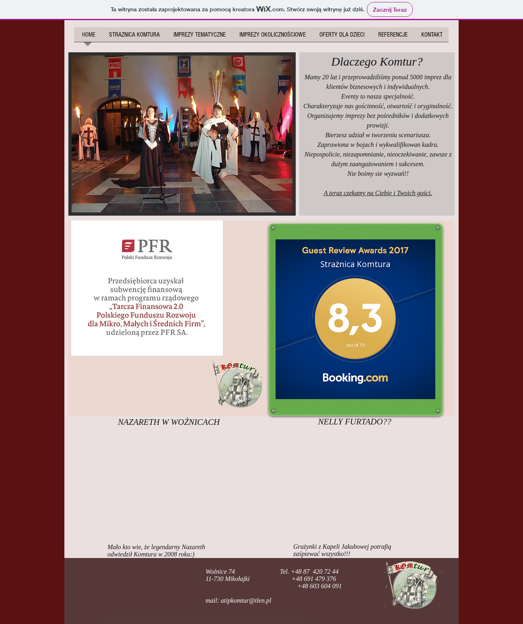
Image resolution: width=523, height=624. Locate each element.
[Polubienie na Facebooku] (121, 585)
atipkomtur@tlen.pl (246, 600)
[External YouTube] (168, 486)
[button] (182, 134)
